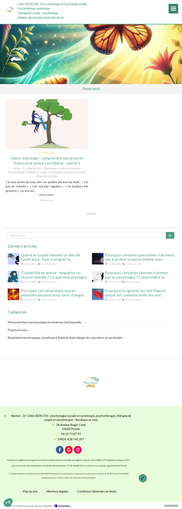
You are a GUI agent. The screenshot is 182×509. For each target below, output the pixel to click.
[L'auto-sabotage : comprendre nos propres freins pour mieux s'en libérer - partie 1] (47, 124)
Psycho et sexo (17, 330)
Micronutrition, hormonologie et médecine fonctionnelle (44, 322)
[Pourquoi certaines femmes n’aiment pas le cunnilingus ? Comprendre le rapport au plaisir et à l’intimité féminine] (97, 276)
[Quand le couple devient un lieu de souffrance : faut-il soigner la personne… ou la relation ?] (13, 259)
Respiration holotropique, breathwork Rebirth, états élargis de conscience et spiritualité (65, 337)
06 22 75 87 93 (71, 434)
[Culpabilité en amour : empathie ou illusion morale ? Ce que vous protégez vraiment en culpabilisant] (13, 276)
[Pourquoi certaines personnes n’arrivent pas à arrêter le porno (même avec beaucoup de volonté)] (97, 259)
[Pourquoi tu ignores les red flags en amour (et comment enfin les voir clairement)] (97, 294)
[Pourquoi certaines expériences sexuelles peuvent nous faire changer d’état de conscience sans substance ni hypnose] (13, 294)
